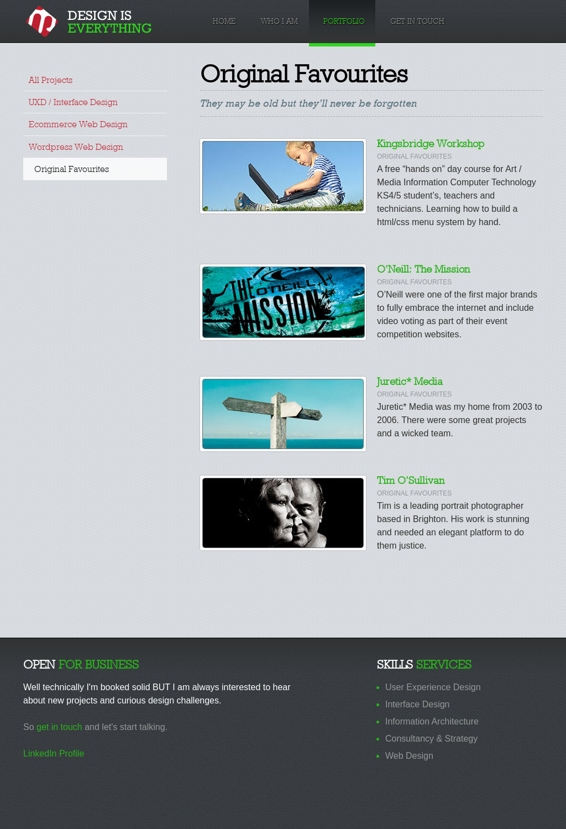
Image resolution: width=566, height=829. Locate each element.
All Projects (50, 80)
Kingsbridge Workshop (430, 143)
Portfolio (344, 21)
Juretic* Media (410, 381)
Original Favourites (71, 169)
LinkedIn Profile (53, 753)
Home (224, 21)
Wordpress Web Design (76, 147)
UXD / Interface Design (73, 102)
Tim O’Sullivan (410, 480)
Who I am (279, 21)
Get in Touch (417, 21)
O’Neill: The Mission (423, 269)
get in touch (59, 727)
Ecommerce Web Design (78, 124)
